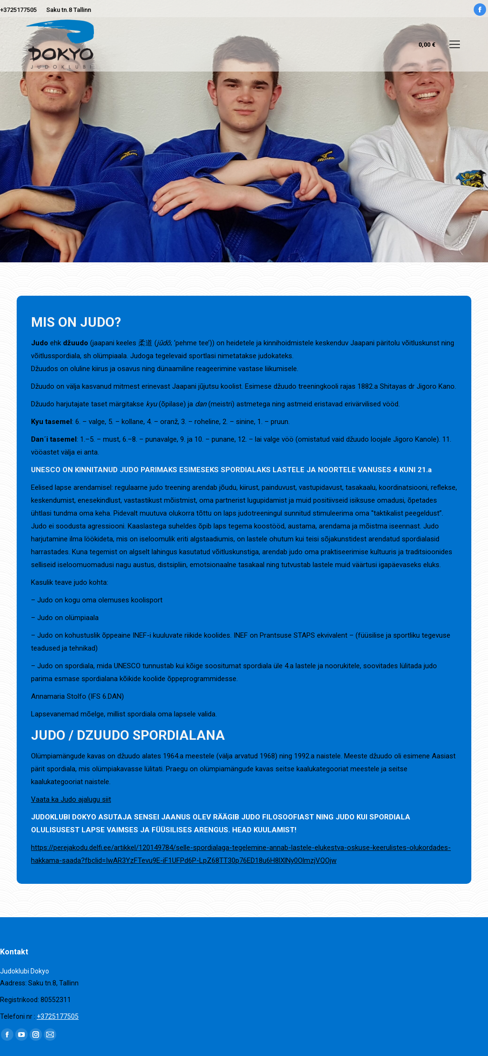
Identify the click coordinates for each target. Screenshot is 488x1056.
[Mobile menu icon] (454, 44)
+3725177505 (18, 9)
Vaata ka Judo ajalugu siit (71, 799)
